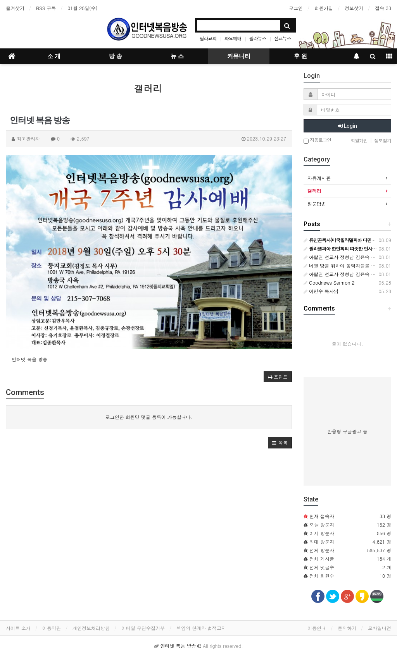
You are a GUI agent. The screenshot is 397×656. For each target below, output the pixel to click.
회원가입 (323, 8)
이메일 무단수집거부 (143, 628)
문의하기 (347, 628)
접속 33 (383, 8)
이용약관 (51, 628)
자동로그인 (317, 140)
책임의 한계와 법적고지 (201, 628)
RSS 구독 (46, 8)
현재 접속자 (321, 516)
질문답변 (316, 203)
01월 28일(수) (82, 8)
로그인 (296, 8)
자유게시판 (319, 178)
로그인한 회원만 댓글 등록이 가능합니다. (149, 417)
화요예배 (233, 38)
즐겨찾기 (15, 8)
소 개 (53, 56)
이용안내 (316, 628)
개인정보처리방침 (91, 628)
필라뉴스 (257, 38)
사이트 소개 (18, 628)
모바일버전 (379, 628)
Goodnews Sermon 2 (329, 282)
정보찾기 (354, 8)
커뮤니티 (238, 56)
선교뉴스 (282, 38)
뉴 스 (177, 56)
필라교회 (208, 38)
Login (347, 126)
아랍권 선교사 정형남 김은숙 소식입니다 (349, 257)
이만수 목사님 (321, 291)
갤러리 (314, 190)
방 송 (115, 56)
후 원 (300, 56)
